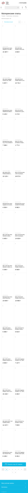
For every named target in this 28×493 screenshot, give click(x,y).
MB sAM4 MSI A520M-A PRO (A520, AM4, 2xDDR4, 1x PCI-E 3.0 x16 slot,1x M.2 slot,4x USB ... (20, 49)
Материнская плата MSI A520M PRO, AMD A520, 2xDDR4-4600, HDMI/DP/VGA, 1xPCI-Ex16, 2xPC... (8, 453)
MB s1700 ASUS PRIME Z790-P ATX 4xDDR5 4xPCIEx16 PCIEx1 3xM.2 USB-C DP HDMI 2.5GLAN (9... (8, 391)
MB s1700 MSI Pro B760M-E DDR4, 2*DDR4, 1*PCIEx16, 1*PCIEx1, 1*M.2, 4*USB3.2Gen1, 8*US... (20, 328)
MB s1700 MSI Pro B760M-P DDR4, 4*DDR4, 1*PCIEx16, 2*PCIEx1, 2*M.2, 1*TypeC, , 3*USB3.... (20, 422)
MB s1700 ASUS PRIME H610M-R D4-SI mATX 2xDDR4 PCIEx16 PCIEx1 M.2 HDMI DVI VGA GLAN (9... (8, 328)
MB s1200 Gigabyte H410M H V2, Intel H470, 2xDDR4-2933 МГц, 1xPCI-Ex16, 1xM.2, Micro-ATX (20, 359)
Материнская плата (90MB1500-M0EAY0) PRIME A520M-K (8, 111)
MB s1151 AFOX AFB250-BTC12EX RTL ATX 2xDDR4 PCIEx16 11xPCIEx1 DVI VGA (20, 111)
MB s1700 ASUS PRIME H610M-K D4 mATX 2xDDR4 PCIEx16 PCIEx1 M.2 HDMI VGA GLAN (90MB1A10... (8, 359)
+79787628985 (23, 3)
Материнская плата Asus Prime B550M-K (8, 142)
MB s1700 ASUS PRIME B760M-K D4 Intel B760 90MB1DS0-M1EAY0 (20, 266)
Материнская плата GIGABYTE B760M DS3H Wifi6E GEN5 (20, 204)
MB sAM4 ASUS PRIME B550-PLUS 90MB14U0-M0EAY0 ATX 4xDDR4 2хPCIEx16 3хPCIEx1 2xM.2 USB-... (20, 80)
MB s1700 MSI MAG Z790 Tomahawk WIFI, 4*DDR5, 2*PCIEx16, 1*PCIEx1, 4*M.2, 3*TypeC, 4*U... (20, 173)
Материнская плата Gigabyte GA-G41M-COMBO (7, 204)
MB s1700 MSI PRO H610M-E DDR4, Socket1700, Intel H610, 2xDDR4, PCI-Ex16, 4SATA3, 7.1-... (8, 235)
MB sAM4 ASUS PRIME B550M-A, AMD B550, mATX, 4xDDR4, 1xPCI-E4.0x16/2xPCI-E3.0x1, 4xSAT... (7, 173)
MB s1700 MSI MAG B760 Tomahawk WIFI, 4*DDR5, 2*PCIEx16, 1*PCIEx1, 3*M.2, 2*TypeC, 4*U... (20, 235)
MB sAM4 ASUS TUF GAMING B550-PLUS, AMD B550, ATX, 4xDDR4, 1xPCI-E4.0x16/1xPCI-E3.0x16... (8, 422)
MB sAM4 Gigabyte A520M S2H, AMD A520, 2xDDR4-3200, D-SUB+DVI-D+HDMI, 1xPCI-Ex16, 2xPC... (8, 80)
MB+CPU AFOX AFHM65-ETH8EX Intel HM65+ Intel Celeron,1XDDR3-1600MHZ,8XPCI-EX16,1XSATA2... (19, 142)
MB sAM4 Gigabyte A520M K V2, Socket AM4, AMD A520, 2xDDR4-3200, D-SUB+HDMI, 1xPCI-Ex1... (20, 391)
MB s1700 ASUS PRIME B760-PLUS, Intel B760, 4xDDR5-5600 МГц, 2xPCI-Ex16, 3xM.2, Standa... (20, 297)
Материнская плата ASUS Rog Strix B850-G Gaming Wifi (7, 297)
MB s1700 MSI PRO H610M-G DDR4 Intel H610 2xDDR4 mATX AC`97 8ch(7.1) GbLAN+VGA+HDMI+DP (8, 266)
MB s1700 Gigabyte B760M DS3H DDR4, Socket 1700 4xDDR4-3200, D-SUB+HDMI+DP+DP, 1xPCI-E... (20, 453)
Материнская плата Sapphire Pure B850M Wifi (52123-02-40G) (8, 49)
